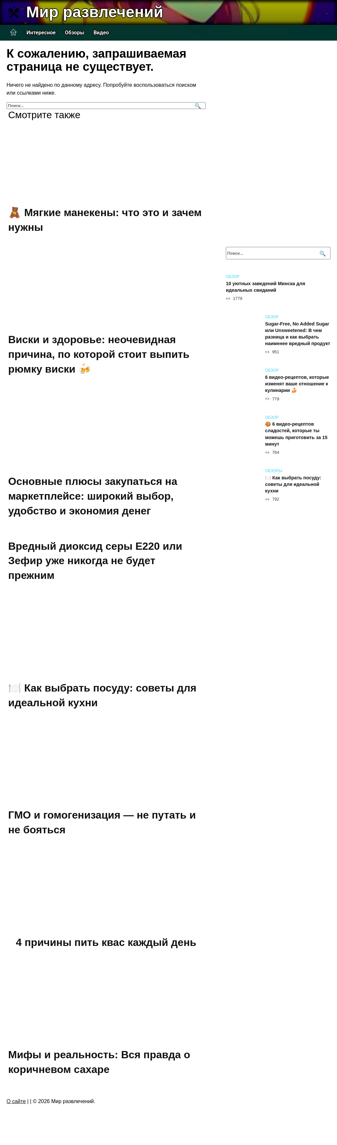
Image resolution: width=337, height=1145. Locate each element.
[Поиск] (197, 105)
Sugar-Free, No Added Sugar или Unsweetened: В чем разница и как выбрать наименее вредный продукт (297, 333)
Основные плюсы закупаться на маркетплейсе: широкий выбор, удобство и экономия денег (92, 496)
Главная (13, 32)
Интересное (41, 32)
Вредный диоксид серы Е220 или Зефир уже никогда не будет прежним (95, 561)
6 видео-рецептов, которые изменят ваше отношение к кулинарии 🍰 (297, 384)
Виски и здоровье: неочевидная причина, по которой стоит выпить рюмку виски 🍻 (98, 354)
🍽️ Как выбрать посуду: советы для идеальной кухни (293, 484)
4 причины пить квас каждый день (106, 942)
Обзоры (74, 32)
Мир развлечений (94, 12)
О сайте (16, 1101)
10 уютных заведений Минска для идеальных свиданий (265, 287)
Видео (101, 32)
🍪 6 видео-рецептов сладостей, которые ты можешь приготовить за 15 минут (296, 434)
